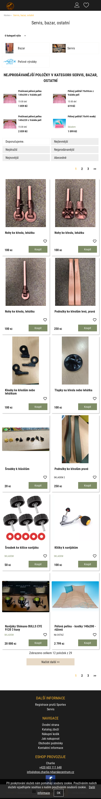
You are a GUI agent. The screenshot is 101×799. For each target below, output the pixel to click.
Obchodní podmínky (50, 743)
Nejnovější (12, 157)
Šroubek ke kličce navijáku (22, 547)
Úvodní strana (50, 725)
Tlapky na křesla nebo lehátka (73, 390)
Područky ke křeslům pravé (71, 469)
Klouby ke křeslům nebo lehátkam (20, 391)
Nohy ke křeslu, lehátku (20, 233)
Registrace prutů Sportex (50, 704)
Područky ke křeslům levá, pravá (75, 311)
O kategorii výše (13, 35)
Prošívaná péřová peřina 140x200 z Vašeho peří (29, 93)
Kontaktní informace (50, 748)
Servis (71, 48)
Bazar (21, 48)
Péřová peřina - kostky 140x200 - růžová (75, 628)
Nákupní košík (50, 734)
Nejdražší (11, 149)
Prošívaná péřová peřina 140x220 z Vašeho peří (29, 118)
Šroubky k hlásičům (17, 469)
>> (95, 169)
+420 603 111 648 (50, 767)
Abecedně (60, 157)
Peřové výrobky (27, 62)
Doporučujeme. (15, 141)
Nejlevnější (61, 141)
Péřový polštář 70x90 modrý (82, 116)
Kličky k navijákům (66, 547)
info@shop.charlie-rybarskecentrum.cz (50, 772)
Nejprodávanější (64, 149)
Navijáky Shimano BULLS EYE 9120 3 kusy (23, 628)
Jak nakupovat (50, 738)
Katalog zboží (50, 729)
